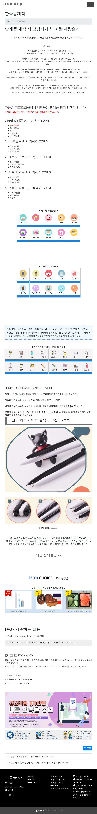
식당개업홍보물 (57, 779)
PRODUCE (32, 782)
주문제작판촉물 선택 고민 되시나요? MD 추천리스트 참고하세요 (38, 762)
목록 (87, 748)
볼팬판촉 (18, 336)
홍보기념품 (14, 125)
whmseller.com (11, 787)
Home (9, 21)
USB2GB (54, 785)
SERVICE (32, 779)
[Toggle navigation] (90, 4)
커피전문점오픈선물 (59, 788)
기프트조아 (54, 528)
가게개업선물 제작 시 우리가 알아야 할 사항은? (32, 756)
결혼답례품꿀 (56, 776)
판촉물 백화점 (13, 4)
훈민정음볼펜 (56, 782)
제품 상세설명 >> (48, 555)
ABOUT (31, 776)
